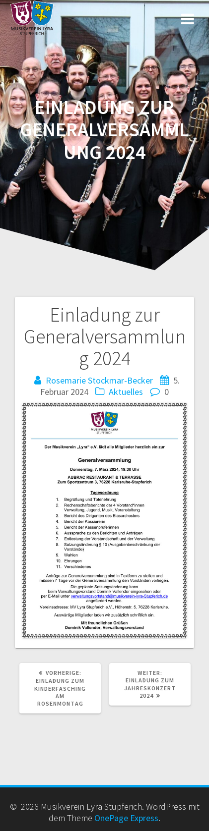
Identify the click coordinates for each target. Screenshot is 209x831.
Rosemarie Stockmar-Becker (99, 380)
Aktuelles (126, 391)
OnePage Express (126, 818)
